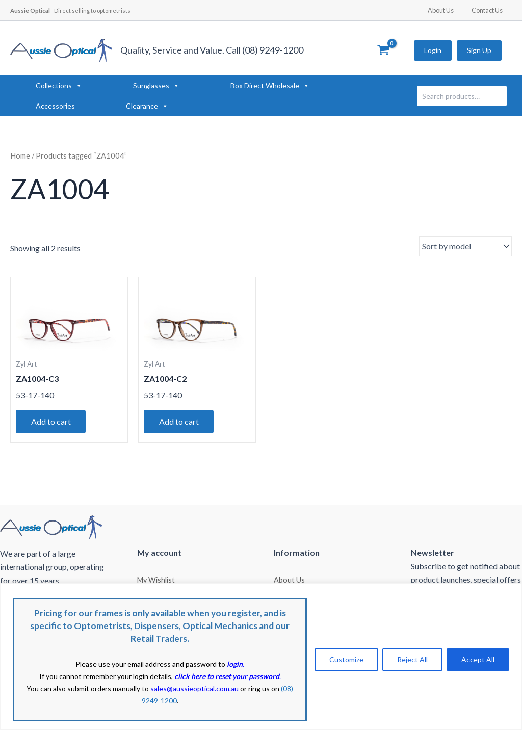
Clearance (147, 106)
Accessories (55, 105)
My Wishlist (156, 579)
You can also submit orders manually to (133, 688)
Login (432, 50)
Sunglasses (156, 85)
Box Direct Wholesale (269, 85)
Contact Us (489, 10)
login (235, 664)
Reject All (412, 659)
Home (20, 155)
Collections (59, 85)
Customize (346, 659)
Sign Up (479, 50)
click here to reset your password (226, 676)
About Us (448, 10)
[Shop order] (465, 246)
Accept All (477, 659)
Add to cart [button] (51, 421)
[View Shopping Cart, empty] (383, 50)
